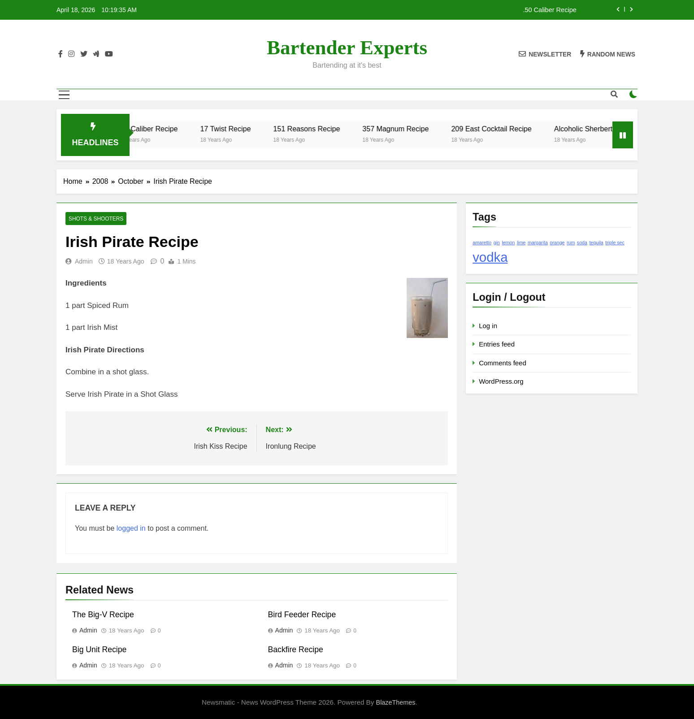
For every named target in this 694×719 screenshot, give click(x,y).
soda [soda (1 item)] (582, 242)
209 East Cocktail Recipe (504, 129)
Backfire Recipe (295, 649)
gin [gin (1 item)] (497, 242)
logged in (131, 528)
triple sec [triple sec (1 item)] (615, 242)
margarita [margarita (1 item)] (538, 242)
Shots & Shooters (96, 219)
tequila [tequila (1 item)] (596, 242)
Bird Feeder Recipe (302, 614)
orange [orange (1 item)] (557, 242)
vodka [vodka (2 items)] (490, 257)
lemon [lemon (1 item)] (508, 242)
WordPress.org (501, 381)
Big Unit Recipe (99, 649)
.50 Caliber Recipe (549, 9)
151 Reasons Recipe (319, 129)
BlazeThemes (396, 702)
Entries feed (497, 344)
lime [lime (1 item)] (521, 242)
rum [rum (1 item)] (571, 242)
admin (84, 261)
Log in (488, 325)
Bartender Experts (347, 47)
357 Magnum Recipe (408, 129)
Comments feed (502, 363)
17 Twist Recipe (238, 129)
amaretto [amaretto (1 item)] (482, 242)
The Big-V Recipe (103, 614)
